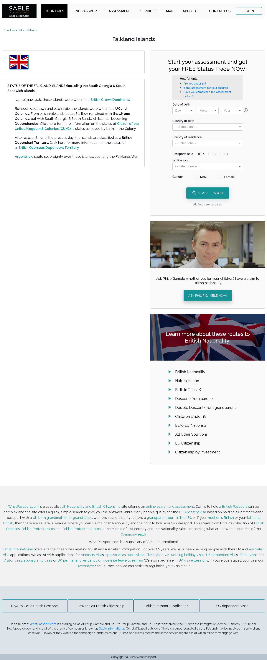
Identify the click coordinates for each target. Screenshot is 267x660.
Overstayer (85, 566)
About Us (191, 11)
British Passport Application (166, 606)
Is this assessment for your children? (206, 87)
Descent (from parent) (194, 398)
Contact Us (220, 11)
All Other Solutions (191, 434)
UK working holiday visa (183, 555)
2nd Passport (86, 11)
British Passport (234, 506)
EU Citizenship (187, 443)
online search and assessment (170, 506)
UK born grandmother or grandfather (62, 518)
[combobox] (183, 110)
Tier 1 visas (154, 555)
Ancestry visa (91, 555)
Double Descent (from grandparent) (206, 407)
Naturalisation (187, 381)
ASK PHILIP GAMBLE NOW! (207, 295)
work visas (135, 555)
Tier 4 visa (247, 555)
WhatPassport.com (23, 506)
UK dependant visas (232, 606)
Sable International (18, 549)
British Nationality (207, 341)
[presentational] (191, 110)
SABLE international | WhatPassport (19, 11)
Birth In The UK (188, 389)
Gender (177, 177)
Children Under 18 (190, 416)
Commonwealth (133, 534)
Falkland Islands (27, 30)
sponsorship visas (38, 560)
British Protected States (81, 529)
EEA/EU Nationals (191, 425)
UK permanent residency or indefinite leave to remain (100, 560)
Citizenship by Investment (197, 452)
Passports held (182, 154)
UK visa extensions (193, 560)
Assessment (120, 11)
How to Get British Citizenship (100, 606)
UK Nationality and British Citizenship (91, 506)
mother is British (221, 518)
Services (148, 11)
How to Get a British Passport (34, 606)
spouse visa (114, 555)
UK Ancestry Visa (192, 512)
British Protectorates (38, 529)
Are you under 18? (195, 83)
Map (169, 11)
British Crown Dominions (109, 100)
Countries (54, 11)
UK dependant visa (221, 555)
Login (249, 11)
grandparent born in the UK (169, 518)
